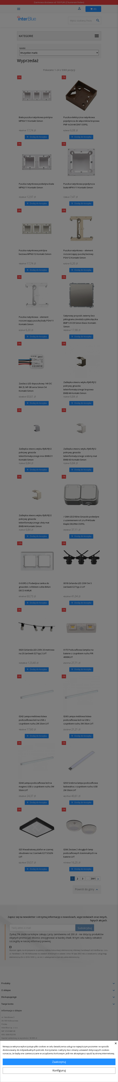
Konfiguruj (59, 1070)
